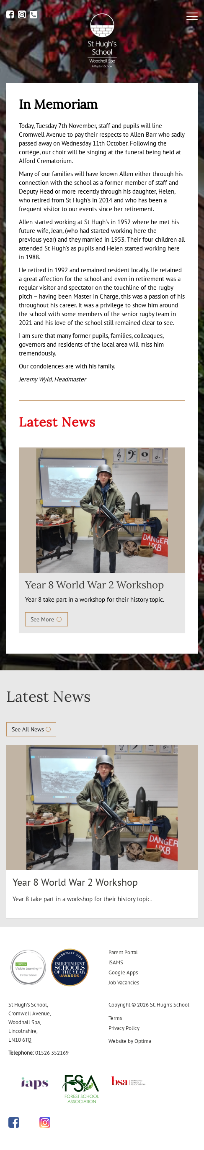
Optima (142, 1041)
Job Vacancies (123, 982)
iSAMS (115, 962)
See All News (31, 729)
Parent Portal (123, 952)
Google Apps (123, 972)
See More (46, 619)
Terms (115, 1018)
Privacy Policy (123, 1028)
